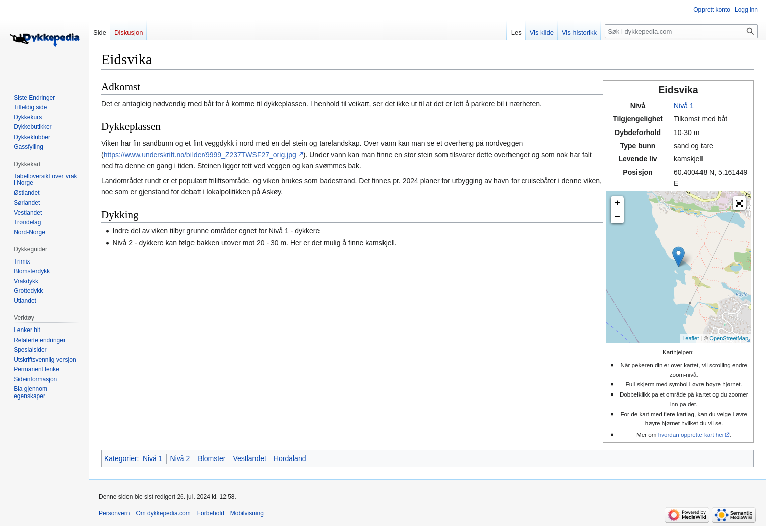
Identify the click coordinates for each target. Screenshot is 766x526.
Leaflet (690, 338)
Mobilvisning (247, 513)
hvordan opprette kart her (691, 434)
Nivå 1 (684, 106)
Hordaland (290, 458)
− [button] (617, 217)
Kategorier (120, 458)
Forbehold (210, 513)
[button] (739, 203)
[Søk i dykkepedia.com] (681, 31)
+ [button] (617, 203)
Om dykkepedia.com (163, 513)
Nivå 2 (180, 458)
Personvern (114, 513)
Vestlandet (249, 458)
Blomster (211, 458)
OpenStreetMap (728, 338)
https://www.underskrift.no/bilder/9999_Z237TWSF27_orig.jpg (200, 155)
